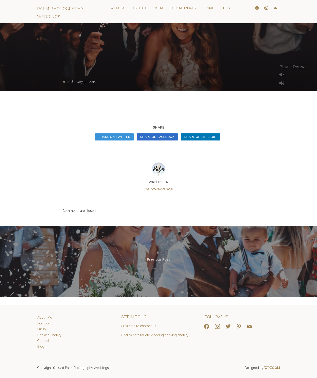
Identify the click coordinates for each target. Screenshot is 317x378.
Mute (283, 83)
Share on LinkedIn (200, 137)
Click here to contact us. (139, 326)
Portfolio (139, 8)
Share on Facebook (157, 137)
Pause (299, 66)
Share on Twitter (114, 137)
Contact (209, 8)
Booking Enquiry (183, 8)
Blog (226, 8)
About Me (118, 8)
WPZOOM (272, 368)
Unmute (283, 75)
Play (283, 66)
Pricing (158, 8)
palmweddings (159, 189)
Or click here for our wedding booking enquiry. (155, 335)
